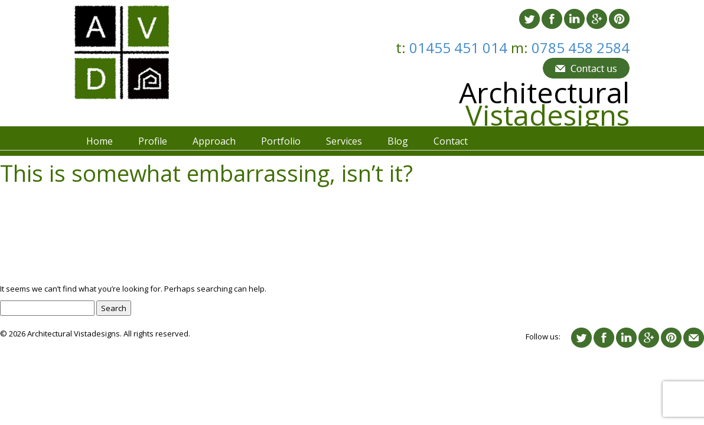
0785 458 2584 (581, 47)
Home (99, 141)
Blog (397, 141)
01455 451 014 (460, 47)
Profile (152, 141)
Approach (214, 141)
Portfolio (281, 141)
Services (344, 141)
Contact (451, 141)
